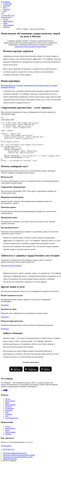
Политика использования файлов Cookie (18, 464)
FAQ (5, 11)
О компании (7, 4)
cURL (3, 120)
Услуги (5, 19)
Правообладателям (10, 466)
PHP (12, 120)
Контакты (6, 5)
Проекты (6, 27)
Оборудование (8, 25)
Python (7, 120)
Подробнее (5, 312)
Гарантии (6, 9)
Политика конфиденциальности (14, 460)
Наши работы (8, 21)
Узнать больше (41, 46)
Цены (5, 23)
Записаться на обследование (25, 46)
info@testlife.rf (6, 453)
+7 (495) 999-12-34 (7, 15)
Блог (5, 7)
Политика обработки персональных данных (19, 462)
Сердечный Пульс (11, 425)
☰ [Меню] (2, 13)
